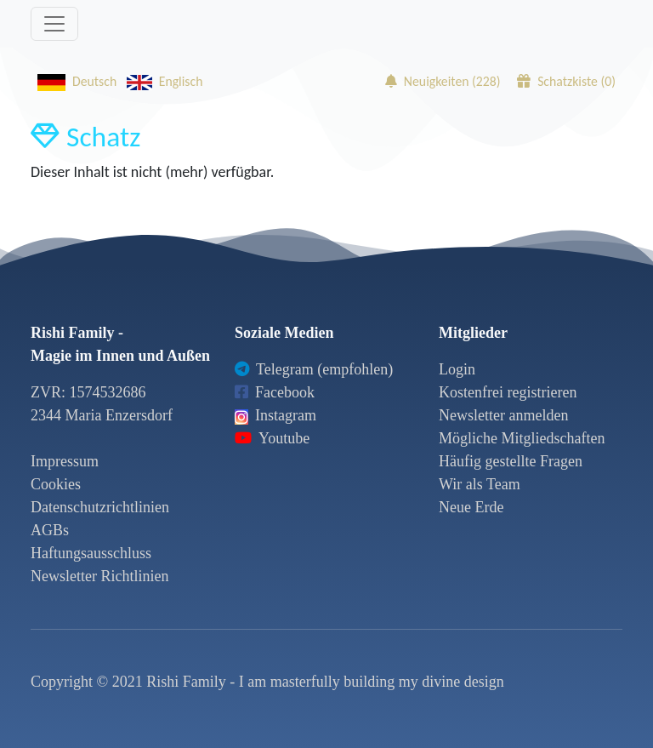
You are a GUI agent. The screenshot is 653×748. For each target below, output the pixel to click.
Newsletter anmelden (503, 415)
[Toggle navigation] (54, 24)
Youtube (272, 438)
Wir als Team (479, 484)
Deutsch (73, 81)
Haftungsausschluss (91, 553)
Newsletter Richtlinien (99, 576)
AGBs (50, 530)
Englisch (161, 81)
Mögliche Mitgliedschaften (522, 438)
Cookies (56, 484)
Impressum (65, 461)
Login (457, 369)
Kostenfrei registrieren (507, 392)
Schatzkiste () (566, 81)
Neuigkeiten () (443, 81)
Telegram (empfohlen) (314, 369)
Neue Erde (471, 507)
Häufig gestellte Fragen (510, 461)
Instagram (275, 415)
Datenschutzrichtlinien (100, 507)
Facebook (275, 392)
